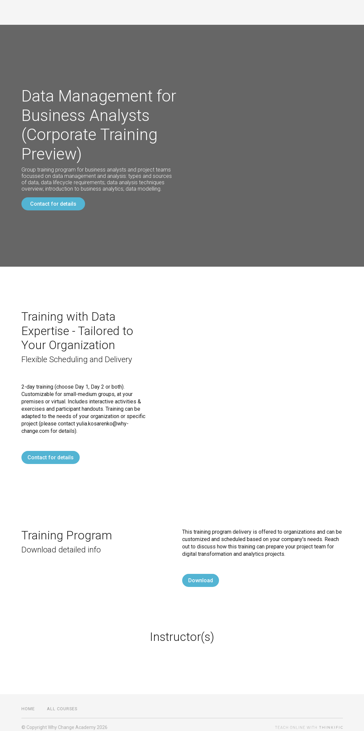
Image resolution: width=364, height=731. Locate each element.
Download (200, 575)
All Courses (297, 12)
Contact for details (53, 204)
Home (28, 703)
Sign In (334, 12)
